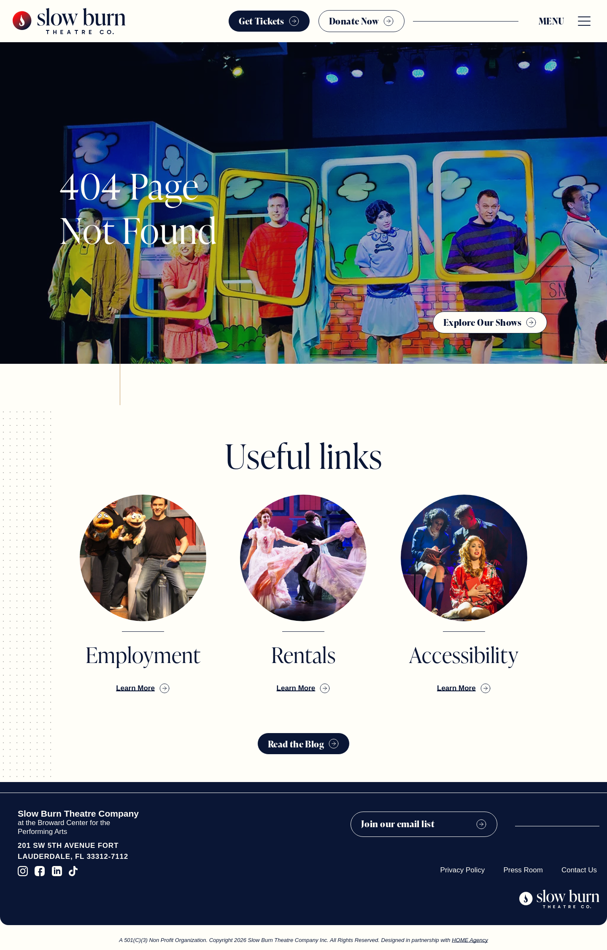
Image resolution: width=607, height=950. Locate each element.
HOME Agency (470, 940)
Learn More (135, 688)
